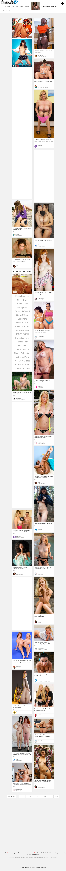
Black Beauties (41, 483)
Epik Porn (22, 319)
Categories (6, 6)
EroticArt (40, 529)
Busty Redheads (41, 299)
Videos (21, 6)
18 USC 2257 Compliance (28, 857)
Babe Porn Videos (22, 368)
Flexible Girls (19, 266)
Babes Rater (22, 303)
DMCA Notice (39, 857)
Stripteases (54, 857)
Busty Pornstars (20, 667)
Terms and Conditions (14, 857)
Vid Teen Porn (22, 357)
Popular (27, 6)
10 (37, 796)
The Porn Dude (22, 349)
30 (45, 796)
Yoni (17, 265)
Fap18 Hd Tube (22, 364)
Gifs (17, 6)
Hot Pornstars (41, 716)
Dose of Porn (22, 323)
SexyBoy (18, 666)
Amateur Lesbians (20, 399)
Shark (39, 244)
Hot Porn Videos (20, 537)
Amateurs (40, 530)
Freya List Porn (22, 338)
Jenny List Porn (22, 330)
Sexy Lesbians (41, 246)
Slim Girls (40, 622)
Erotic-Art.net (31, 867)
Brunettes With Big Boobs (44, 681)
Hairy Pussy (19, 760)
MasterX (40, 620)
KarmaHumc (41, 336)
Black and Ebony (42, 56)
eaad (39, 85)
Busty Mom (40, 387)
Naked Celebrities (22, 353)
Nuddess (22, 345)
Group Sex (40, 337)
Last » (56, 796)
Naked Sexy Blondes (42, 649)
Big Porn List (22, 300)
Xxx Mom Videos (22, 361)
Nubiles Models (20, 713)
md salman (40, 55)
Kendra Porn (22, 342)
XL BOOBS (40, 386)
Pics (13, 6)
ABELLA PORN (22, 326)
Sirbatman (18, 711)
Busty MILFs (41, 146)
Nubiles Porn (19, 235)
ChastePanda (41, 298)
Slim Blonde (40, 574)
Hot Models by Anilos (43, 87)
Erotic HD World (22, 311)
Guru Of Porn (22, 315)
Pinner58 (40, 145)
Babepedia (22, 307)
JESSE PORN (22, 334)
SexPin (39, 714)
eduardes (18, 398)
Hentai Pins (47, 857)
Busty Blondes (41, 443)
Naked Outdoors (41, 787)
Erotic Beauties (22, 296)
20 (41, 796)
